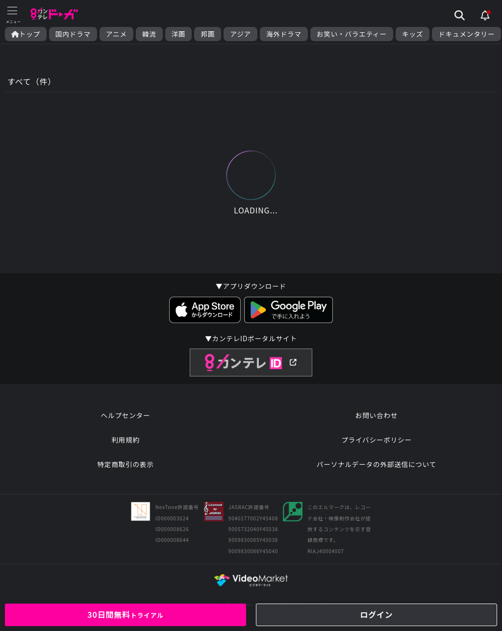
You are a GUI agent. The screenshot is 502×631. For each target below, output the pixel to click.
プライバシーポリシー (376, 439)
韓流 (149, 34)
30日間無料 (125, 614)
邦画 (208, 34)
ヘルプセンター (126, 415)
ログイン (376, 614)
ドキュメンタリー (466, 34)
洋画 (179, 34)
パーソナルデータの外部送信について (376, 464)
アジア (240, 34)
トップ (25, 34)
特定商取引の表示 (125, 464)
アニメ (116, 34)
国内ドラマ (73, 34)
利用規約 (125, 439)
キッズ (412, 34)
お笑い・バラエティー (352, 34)
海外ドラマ (283, 34)
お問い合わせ (376, 415)
